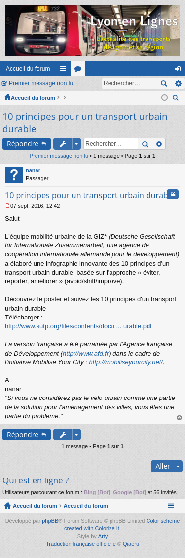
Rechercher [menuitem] (177, 99)
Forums (79, 70)
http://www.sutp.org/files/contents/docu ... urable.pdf (78, 326)
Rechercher (163, 83)
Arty (103, 536)
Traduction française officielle (81, 544)
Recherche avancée (178, 83)
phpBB (50, 521)
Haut (180, 418)
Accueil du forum (28, 68)
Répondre (22, 143)
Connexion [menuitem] (180, 70)
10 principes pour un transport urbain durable (90, 195)
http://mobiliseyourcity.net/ (126, 362)
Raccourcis (65, 70)
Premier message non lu (41, 83)
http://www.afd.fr (86, 353)
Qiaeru (131, 544)
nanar (33, 170)
